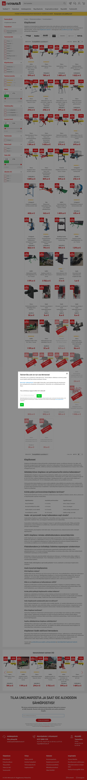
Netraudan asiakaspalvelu (26, 382)
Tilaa (39, 396)
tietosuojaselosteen (59, 399)
